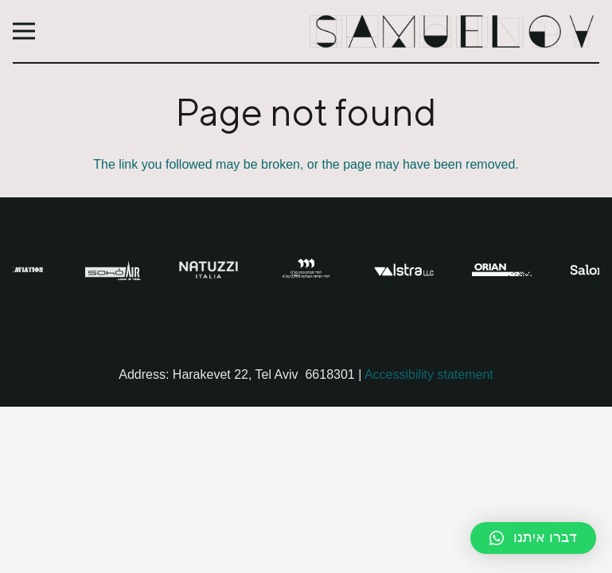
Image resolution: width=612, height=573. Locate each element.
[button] (533, 538)
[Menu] (23, 31)
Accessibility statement (428, 374)
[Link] (453, 31)
